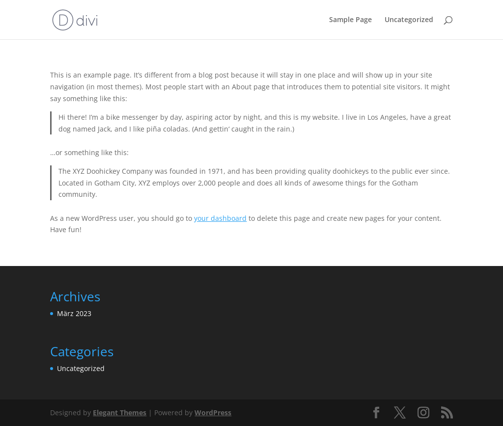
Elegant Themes (119, 412)
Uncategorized (409, 20)
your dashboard (220, 218)
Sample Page (350, 20)
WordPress (213, 412)
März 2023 (74, 313)
